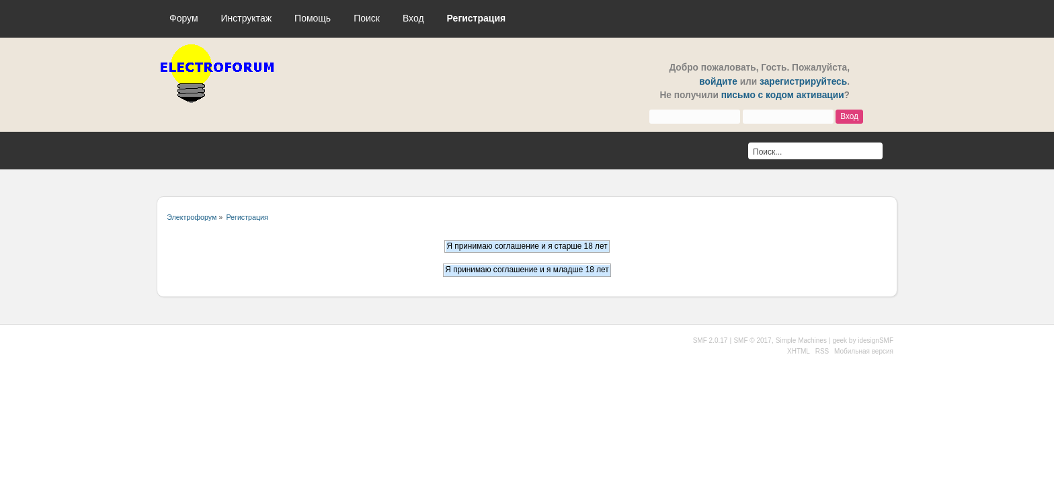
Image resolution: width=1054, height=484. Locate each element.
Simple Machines (801, 340)
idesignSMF (875, 340)
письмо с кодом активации (782, 95)
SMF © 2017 (752, 340)
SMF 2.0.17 (710, 340)
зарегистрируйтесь (803, 82)
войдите (718, 82)
